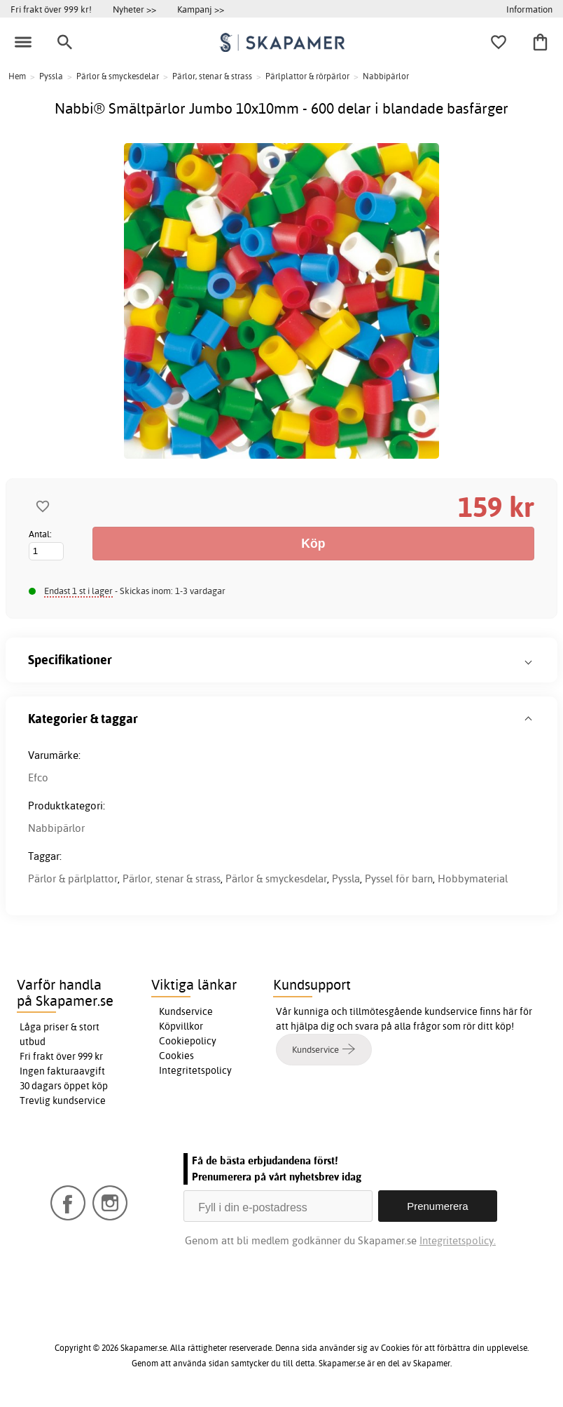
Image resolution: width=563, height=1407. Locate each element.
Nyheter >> (134, 9)
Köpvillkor (181, 1026)
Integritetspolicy (195, 1070)
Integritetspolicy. (457, 1240)
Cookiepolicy (187, 1041)
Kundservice (186, 1011)
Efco (38, 777)
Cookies (176, 1055)
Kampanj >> (200, 9)
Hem (17, 76)
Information (529, 9)
